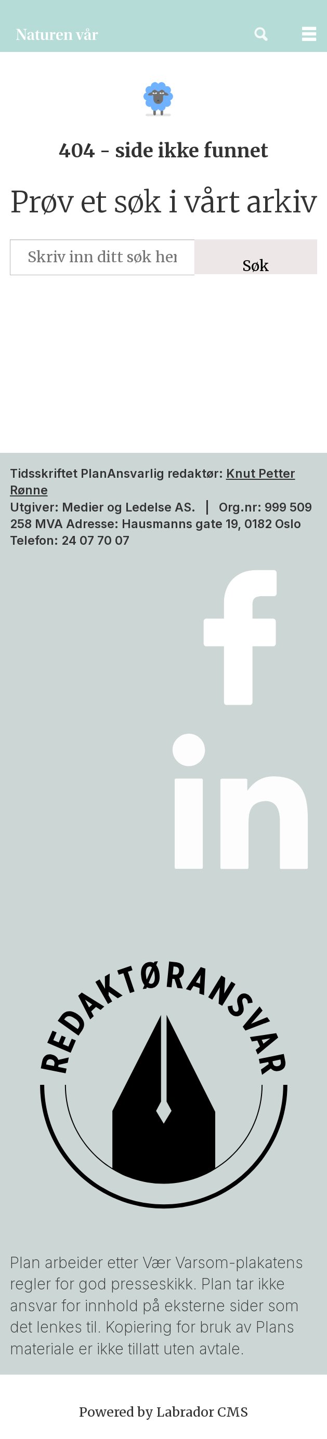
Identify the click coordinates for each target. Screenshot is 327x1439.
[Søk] (261, 34)
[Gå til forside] (118, 34)
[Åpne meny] (300, 34)
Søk (255, 265)
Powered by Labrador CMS (163, 1412)
